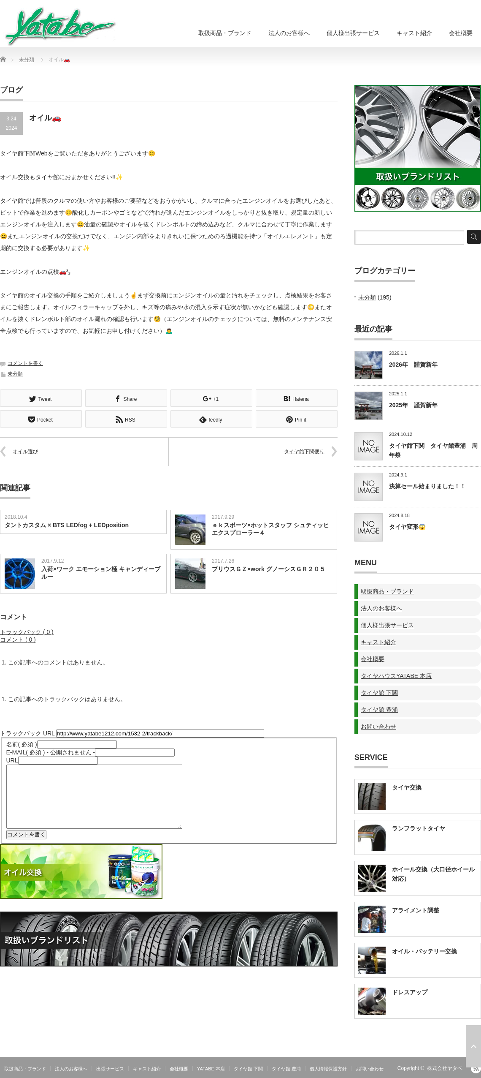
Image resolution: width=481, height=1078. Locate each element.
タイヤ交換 (407, 787)
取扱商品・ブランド (224, 33)
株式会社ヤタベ (444, 1068)
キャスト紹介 (414, 33)
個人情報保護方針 (328, 1068)
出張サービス (110, 1068)
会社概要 (461, 33)
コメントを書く (25, 363)
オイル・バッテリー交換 (424, 951)
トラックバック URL (27, 732)
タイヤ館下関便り (304, 451)
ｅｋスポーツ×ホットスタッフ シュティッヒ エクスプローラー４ (270, 528)
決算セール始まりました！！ (427, 486)
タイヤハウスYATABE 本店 (396, 675)
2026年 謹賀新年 (413, 364)
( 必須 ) (21, 743)
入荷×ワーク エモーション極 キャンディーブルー (100, 572)
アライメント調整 (415, 910)
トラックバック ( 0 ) (27, 631)
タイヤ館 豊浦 (379, 709)
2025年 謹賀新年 (413, 405)
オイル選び (25, 451)
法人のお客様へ (289, 33)
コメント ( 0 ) (18, 638)
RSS (476, 1068)
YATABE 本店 (211, 1068)
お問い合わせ (378, 726)
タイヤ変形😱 (407, 526)
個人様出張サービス (353, 33)
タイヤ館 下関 (379, 692)
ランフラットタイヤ (418, 828)
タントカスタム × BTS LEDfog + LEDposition (67, 524)
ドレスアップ (409, 992)
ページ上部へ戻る (473, 1046)
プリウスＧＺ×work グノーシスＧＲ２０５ (268, 568)
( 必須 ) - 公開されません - (50, 751)
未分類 (26, 60)
